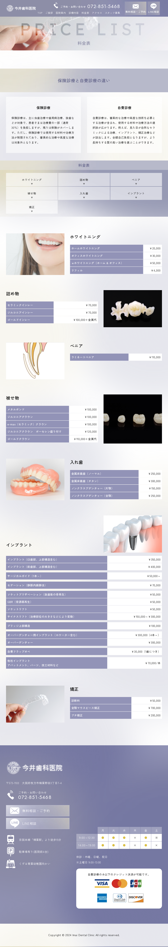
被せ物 (32, 193)
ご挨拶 (49, 12)
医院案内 (61, 12)
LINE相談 (153, 11)
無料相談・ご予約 (135, 11)
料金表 (85, 12)
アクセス (97, 12)
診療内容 (74, 12)
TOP (40, 12)
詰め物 (84, 180)
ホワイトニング (32, 180)
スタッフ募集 (112, 12)
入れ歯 (84, 193)
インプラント (136, 193)
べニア (136, 180)
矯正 (32, 207)
